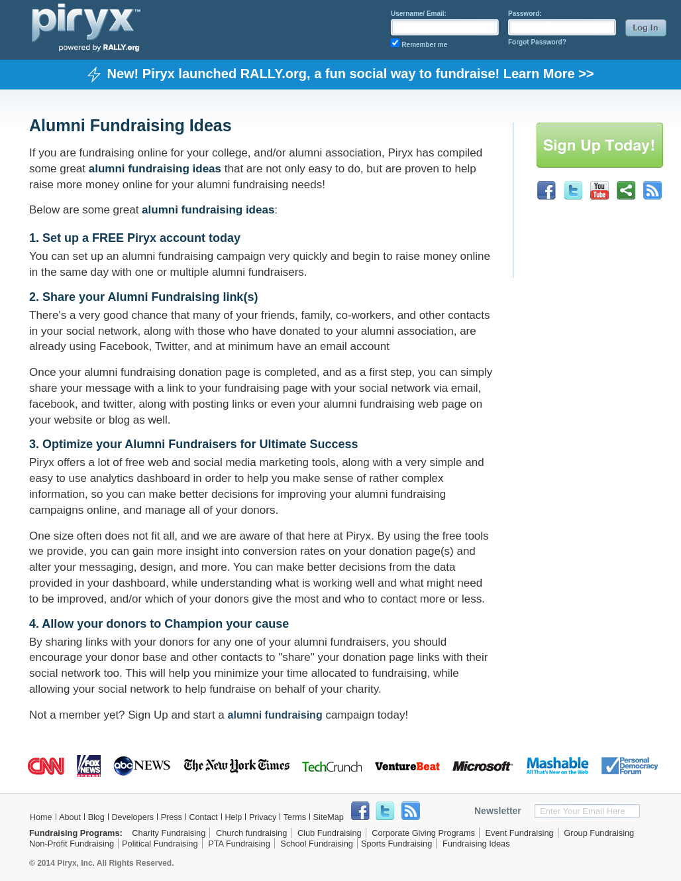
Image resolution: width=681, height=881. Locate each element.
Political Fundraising (160, 844)
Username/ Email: (418, 13)
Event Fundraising (520, 833)
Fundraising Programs (74, 833)
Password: (525, 13)
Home (41, 817)
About (70, 817)
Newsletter (497, 810)
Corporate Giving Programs (423, 833)
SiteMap (328, 817)
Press (171, 817)
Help (233, 817)
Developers (132, 817)
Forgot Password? (537, 42)
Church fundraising (251, 833)
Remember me (424, 44)
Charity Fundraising (168, 833)
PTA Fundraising (239, 844)
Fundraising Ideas (476, 844)
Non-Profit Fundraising (71, 844)
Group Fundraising (599, 833)
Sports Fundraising (396, 844)
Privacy (262, 817)
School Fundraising (316, 844)
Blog (96, 817)
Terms (295, 817)
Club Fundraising (329, 833)
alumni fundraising (275, 715)
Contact (203, 817)
